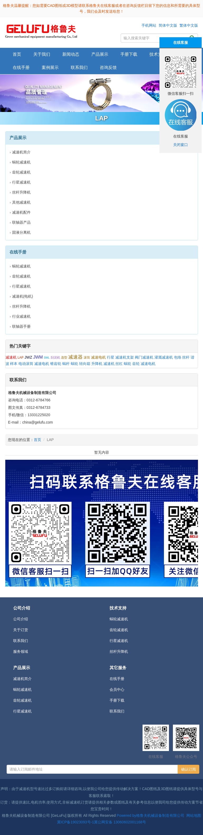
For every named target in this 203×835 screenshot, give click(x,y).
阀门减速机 (144, 357)
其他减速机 (21, 202)
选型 (64, 357)
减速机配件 (21, 212)
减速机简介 (21, 152)
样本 (13, 364)
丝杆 (186, 357)
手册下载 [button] (128, 54)
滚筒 (87, 357)
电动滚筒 (25, 364)
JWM (38, 357)
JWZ (28, 357)
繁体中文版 (189, 25)
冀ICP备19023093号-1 (75, 822)
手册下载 (117, 700)
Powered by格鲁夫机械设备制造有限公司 (150, 815)
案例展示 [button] (50, 67)
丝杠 (119, 364)
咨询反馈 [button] (108, 67)
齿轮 (136, 364)
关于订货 (20, 630)
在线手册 (117, 679)
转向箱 (84, 364)
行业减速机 (21, 316)
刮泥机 (55, 357)
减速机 (11, 357)
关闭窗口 (180, 145)
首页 (17, 54)
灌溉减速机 (163, 357)
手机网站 (148, 25)
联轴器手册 (21, 326)
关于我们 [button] (41, 54)
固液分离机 (21, 232)
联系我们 (79, 67)
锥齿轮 (55, 364)
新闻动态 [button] (70, 54)
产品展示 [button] (99, 54)
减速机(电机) (22, 296)
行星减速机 (21, 182)
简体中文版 (168, 25)
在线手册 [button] (21, 67)
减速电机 (98, 357)
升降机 (96, 364)
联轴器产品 (21, 222)
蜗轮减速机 (21, 162)
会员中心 (117, 689)
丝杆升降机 (21, 192)
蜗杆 (66, 364)
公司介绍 (20, 619)
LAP (20, 357)
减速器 (75, 357)
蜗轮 (74, 364)
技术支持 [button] (157, 54)
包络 (177, 357)
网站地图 (193, 815)
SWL (47, 357)
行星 (110, 357)
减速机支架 (124, 357)
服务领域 (20, 651)
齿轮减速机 (21, 172)
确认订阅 (188, 769)
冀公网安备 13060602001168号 (120, 822)
